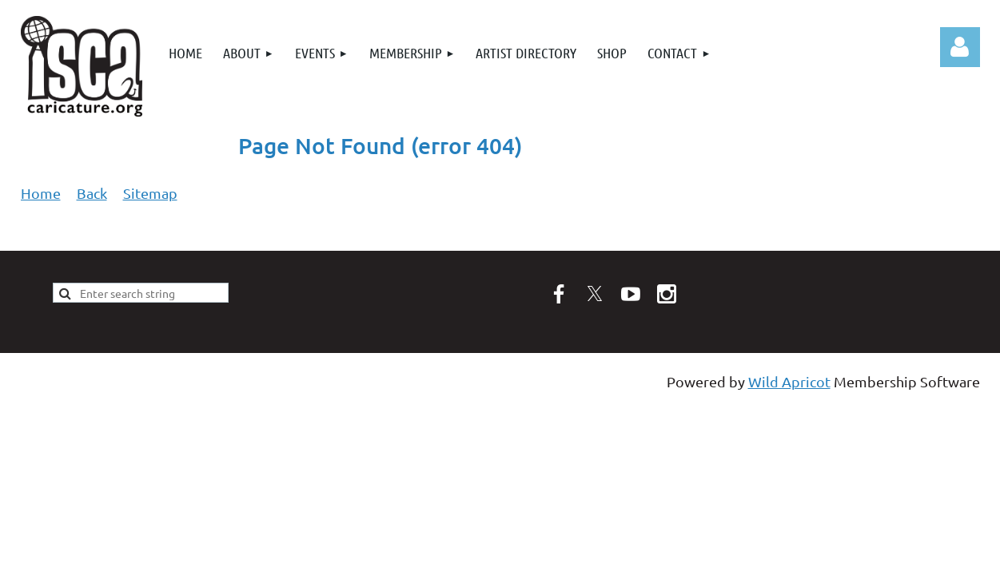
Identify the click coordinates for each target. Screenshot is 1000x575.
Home (41, 192)
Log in (960, 47)
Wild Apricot (789, 381)
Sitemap (150, 192)
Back (92, 192)
